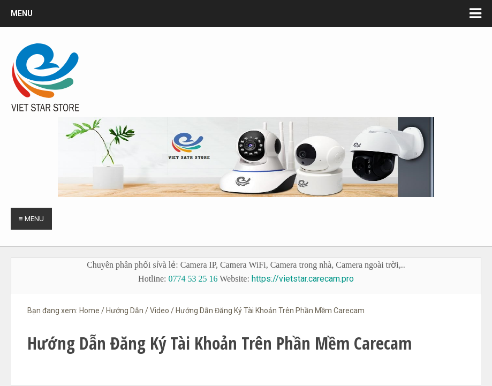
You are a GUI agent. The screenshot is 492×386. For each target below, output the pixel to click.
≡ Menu (31, 219)
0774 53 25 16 (193, 278)
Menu (22, 13)
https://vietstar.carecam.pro (303, 279)
